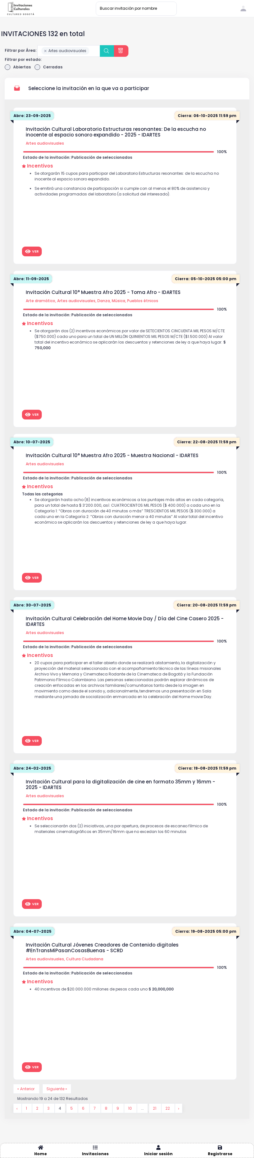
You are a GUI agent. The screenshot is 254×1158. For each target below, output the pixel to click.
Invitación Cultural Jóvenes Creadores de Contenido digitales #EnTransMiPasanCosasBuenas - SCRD (102, 947)
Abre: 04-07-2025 (32, 931)
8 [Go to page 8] (106, 1108)
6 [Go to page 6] (83, 1108)
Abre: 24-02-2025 (32, 768)
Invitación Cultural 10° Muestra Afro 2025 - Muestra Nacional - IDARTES (112, 455)
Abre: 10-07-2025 (32, 442)
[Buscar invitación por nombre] (136, 9)
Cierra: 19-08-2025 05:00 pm (205, 931)
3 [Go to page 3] (49, 1108)
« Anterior (26, 1088)
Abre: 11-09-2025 (31, 278)
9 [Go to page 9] (118, 1108)
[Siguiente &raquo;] (178, 1108)
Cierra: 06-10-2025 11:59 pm (207, 115)
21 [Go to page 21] (155, 1108)
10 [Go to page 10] (130, 1108)
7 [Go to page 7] (95, 1108)
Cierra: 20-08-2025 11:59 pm (206, 605)
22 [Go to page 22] (168, 1108)
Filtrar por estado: (23, 59)
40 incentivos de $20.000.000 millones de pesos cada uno (104, 989)
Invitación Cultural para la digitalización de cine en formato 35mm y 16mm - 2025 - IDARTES (120, 784)
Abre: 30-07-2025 (32, 605)
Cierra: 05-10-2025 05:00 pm (205, 278)
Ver (32, 251)
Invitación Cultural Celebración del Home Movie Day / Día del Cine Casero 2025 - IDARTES (125, 621)
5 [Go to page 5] (72, 1108)
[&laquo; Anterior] (17, 1108)
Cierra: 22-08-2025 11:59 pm (206, 442)
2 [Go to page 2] (37, 1108)
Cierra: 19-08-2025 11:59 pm (207, 768)
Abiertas (18, 67)
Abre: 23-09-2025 (32, 115)
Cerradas (48, 67)
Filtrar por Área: (20, 50)
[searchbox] (92, 51)
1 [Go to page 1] (27, 1108)
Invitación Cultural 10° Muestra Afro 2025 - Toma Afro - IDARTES (103, 292)
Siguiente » (56, 1088)
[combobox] (68, 51)
